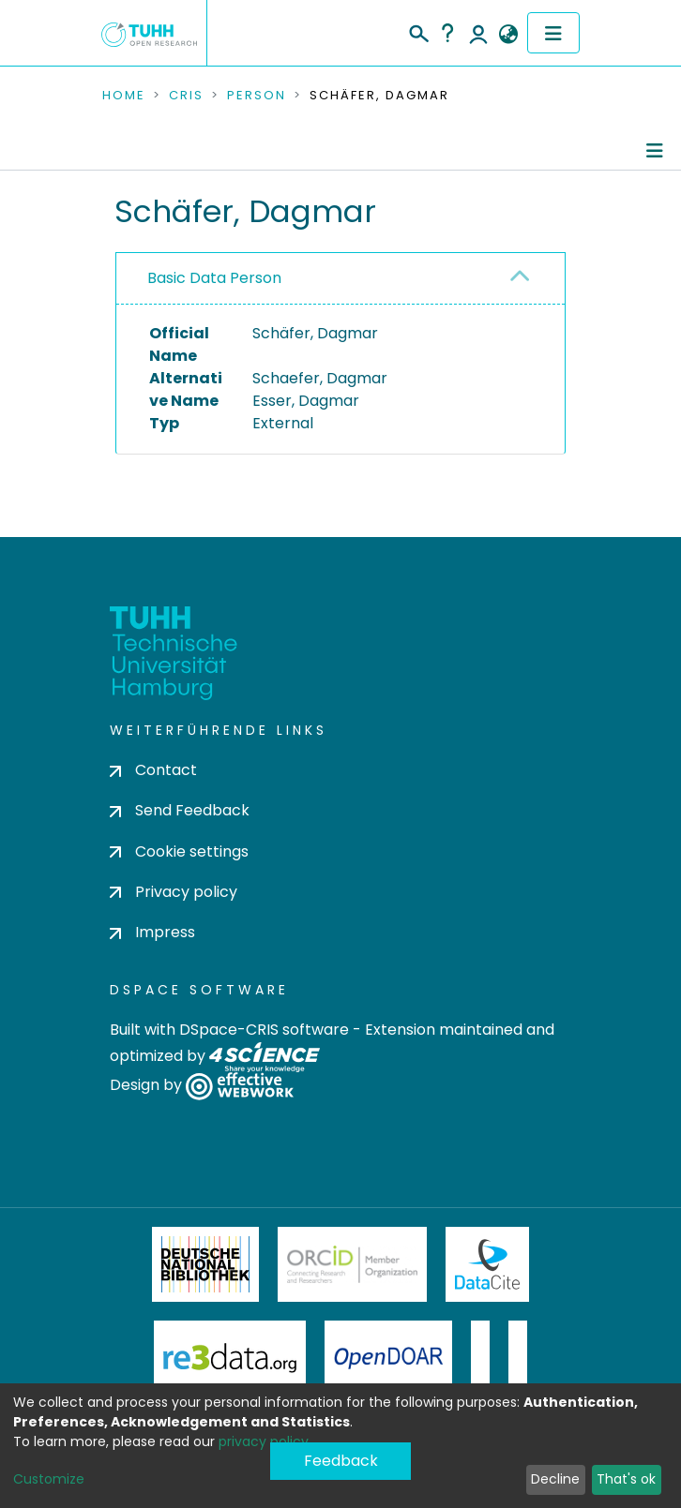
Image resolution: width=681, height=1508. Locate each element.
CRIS (186, 95)
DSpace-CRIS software (264, 1029)
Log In (478, 33)
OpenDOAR (388, 1358)
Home (123, 95)
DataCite (487, 1264)
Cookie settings (179, 851)
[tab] (340, 279)
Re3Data (229, 1358)
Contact (153, 770)
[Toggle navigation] (553, 32)
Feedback (341, 1460)
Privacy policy (173, 892)
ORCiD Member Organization (352, 1264)
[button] (508, 34)
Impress (152, 932)
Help (447, 33)
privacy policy (264, 1441)
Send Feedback (180, 810)
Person (256, 95)
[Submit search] (418, 31)
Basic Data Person (214, 278)
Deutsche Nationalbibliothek (205, 1264)
